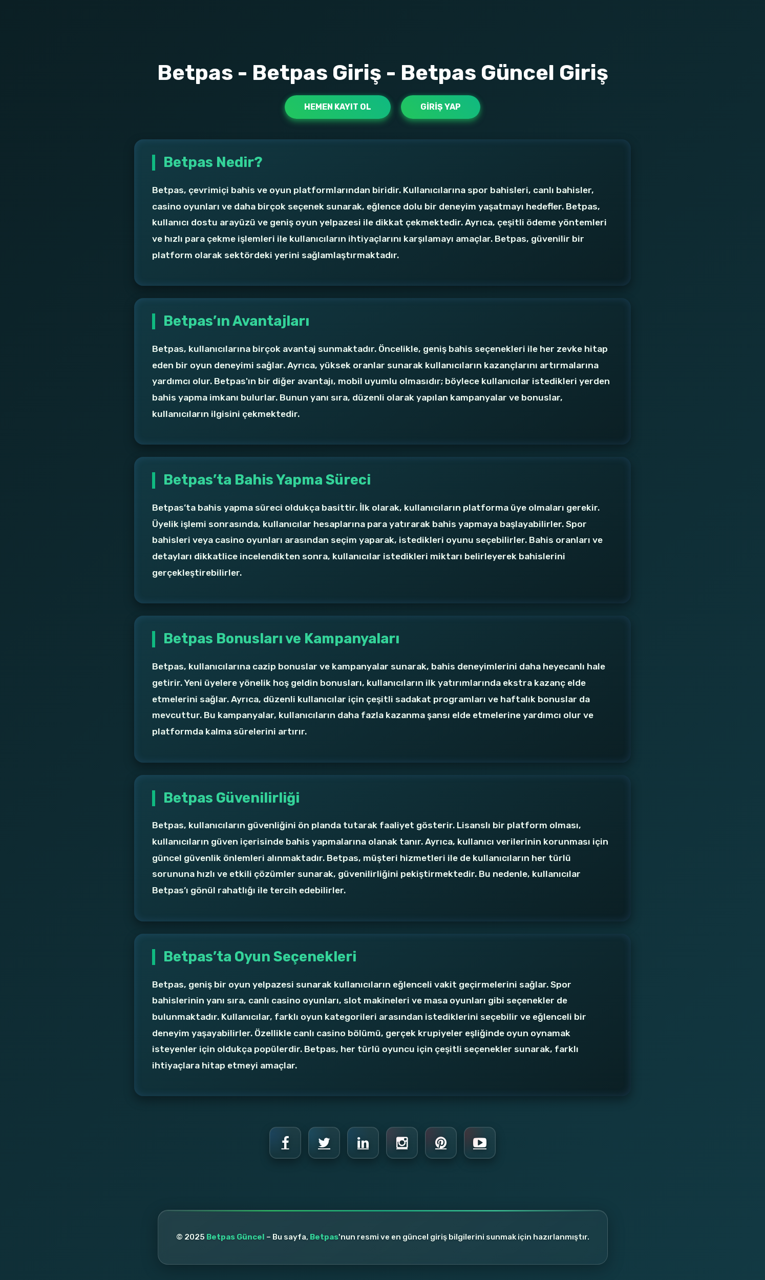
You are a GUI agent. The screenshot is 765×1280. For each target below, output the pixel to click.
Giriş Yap (440, 107)
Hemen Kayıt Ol (337, 107)
